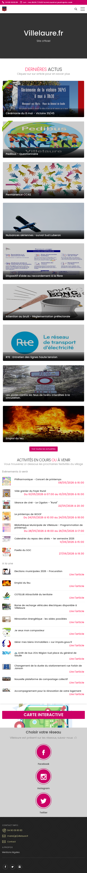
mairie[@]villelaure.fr (17, 836)
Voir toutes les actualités (43, 449)
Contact (11, 842)
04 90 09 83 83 (11, 2)
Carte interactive (43, 715)
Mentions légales (11, 852)
